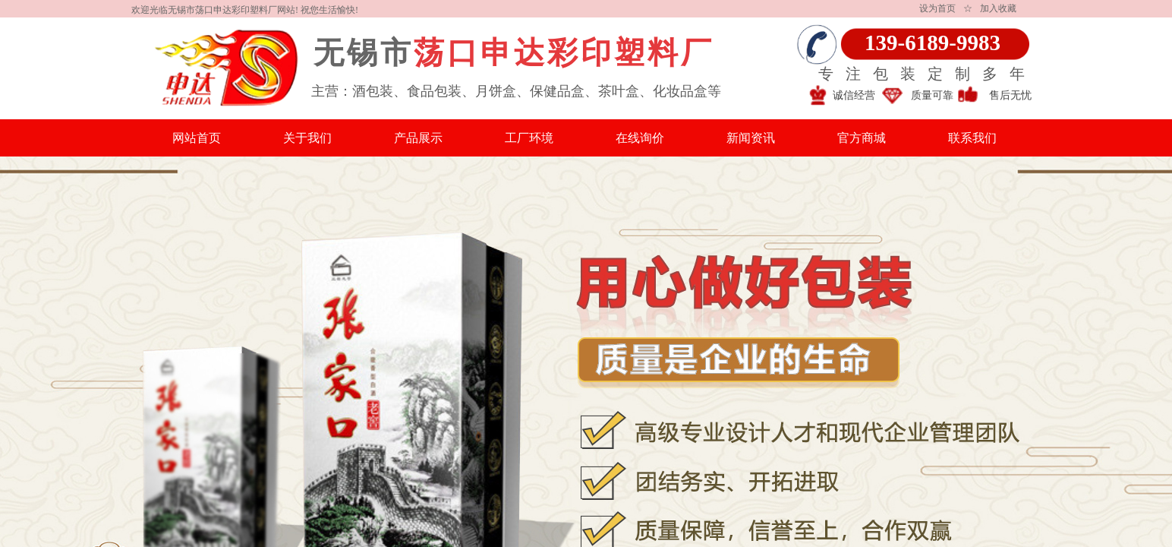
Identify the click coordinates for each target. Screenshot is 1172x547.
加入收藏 (998, 8)
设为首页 (937, 8)
